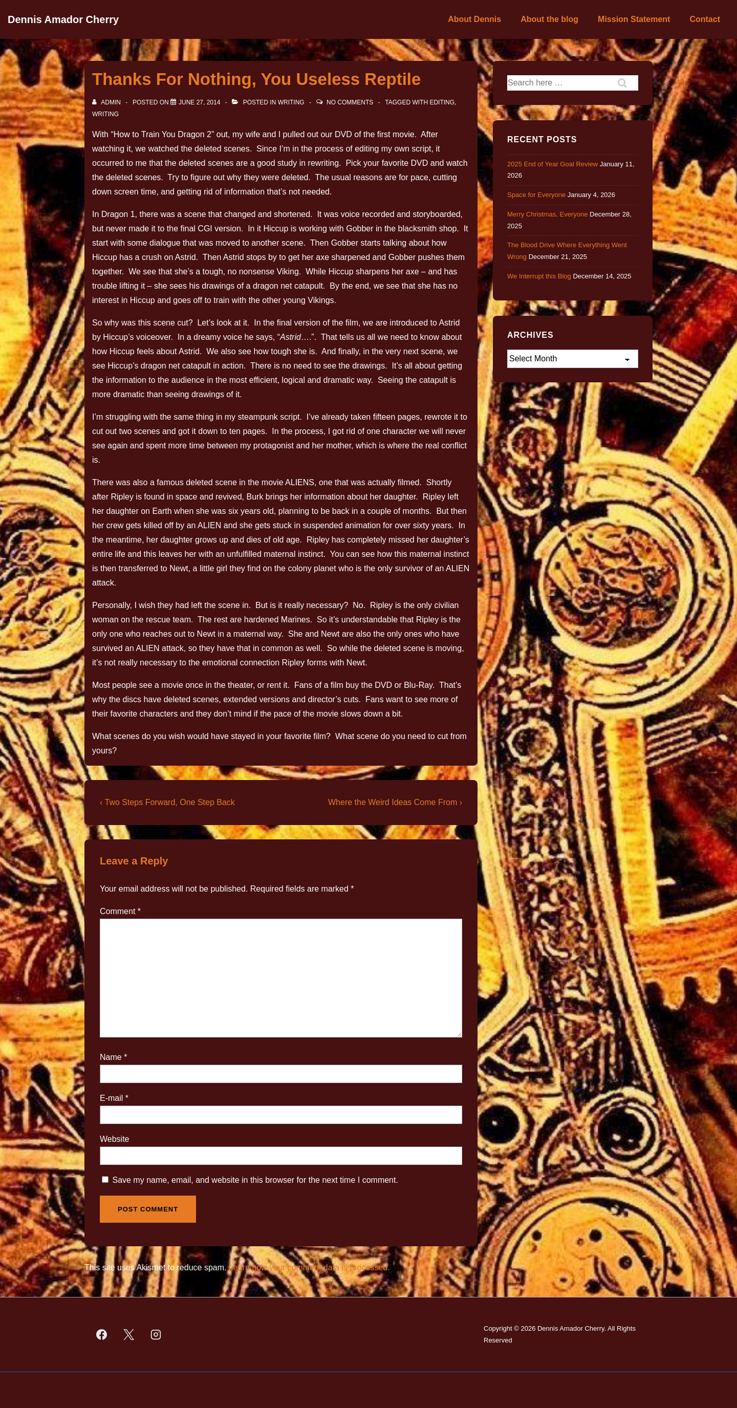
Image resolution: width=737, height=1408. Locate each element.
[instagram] (156, 1335)
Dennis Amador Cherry (63, 19)
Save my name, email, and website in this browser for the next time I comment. (255, 1180)
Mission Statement (634, 19)
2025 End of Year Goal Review (552, 164)
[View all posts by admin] (107, 102)
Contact (704, 19)
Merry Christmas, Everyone (547, 214)
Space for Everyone (536, 195)
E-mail (111, 1098)
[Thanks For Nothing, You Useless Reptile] (199, 102)
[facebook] (102, 1335)
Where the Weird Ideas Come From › (395, 802)
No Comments (350, 102)
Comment (120, 911)
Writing (291, 102)
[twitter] (129, 1335)
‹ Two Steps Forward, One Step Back (167, 802)
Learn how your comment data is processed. (309, 1267)
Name (111, 1057)
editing (441, 102)
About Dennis (474, 19)
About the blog (549, 19)
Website (114, 1139)
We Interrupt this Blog (539, 276)
